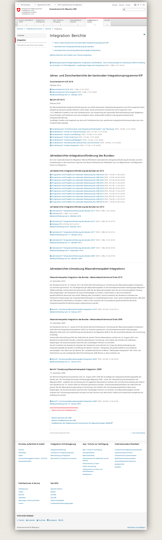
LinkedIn (31, 520)
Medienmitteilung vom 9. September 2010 (66, 250)
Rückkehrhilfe (119, 464)
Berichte (48, 29)
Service (21, 503)
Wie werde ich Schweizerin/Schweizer (64, 458)
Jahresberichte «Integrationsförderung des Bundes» (74, 46)
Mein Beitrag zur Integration (60, 455)
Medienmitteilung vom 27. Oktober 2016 (66, 95)
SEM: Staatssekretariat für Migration (68, 4)
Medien (53, 492)
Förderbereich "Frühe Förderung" (75, 137)
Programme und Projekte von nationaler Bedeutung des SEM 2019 (88, 188)
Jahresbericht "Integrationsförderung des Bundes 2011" (83, 232)
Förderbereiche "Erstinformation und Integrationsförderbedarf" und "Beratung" (93, 129)
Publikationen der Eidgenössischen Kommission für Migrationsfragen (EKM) (81, 423)
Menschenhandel (88, 455)
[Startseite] (49, 11)
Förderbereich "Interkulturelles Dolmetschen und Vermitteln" (86, 143)
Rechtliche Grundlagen (136, 527)
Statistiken (22, 497)
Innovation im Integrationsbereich (62, 453)
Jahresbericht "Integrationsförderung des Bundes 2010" (83, 240)
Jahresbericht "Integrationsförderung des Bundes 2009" (83, 248)
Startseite (114, 5)
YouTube (42, 520)
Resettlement (87, 474)
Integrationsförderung (58, 450)
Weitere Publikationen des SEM (64, 420)
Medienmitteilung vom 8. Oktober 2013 (65, 227)
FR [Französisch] (138, 5)
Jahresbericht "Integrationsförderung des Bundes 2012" (83, 221)
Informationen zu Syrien (91, 463)
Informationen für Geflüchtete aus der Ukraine (96, 459)
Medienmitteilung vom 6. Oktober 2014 (65, 216)
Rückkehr (118, 467)
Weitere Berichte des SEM (61, 418)
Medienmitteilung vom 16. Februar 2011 (66, 312)
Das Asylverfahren (89, 453)
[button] (124, 9)
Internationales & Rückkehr (75, 21)
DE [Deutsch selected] (135, 5)
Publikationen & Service (92, 21)
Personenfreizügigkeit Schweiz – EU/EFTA (33, 458)
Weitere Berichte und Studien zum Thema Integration (71, 55)
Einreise (21, 450)
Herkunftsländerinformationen (125, 461)
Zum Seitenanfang (138, 433)
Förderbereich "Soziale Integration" (76, 145)
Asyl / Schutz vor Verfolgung (58, 21)
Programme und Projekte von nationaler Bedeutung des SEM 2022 (88, 180)
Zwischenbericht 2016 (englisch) (74, 92)
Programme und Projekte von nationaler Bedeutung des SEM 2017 (88, 194)
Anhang (65, 213)
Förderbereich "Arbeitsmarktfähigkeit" (77, 140)
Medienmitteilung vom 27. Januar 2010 (65, 362)
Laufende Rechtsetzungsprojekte (62, 503)
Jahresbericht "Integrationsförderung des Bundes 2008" (83, 256)
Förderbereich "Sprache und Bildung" (77, 134)
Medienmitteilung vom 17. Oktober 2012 (66, 235)
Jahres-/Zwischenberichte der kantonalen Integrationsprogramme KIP (81, 43)
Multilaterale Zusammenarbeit (125, 458)
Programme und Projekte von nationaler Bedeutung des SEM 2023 (88, 177)
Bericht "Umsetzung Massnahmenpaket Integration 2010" (85, 309)
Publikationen (23, 489)
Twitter (22, 520)
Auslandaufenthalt (25, 461)
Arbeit (21, 455)
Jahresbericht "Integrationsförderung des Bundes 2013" (83, 211)
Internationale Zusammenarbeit (125, 455)
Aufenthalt (22, 453)
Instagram (53, 520)
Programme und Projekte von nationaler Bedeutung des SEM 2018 (88, 191)
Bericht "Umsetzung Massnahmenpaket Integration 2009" (85, 359)
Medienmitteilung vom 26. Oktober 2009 (66, 258)
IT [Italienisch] (141, 5)
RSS (62, 520)
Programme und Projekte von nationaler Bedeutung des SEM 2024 (88, 175)
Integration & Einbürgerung (40, 21)
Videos (21, 492)
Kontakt (128, 5)
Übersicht (121, 5)
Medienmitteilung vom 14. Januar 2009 (65, 404)
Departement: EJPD (42, 4)
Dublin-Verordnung (89, 466)
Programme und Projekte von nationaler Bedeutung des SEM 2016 (88, 196)
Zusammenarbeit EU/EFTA (123, 453)
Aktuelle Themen (56, 489)
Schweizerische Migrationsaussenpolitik (128, 450)
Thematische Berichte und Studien (30, 45)
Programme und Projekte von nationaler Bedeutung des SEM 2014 (88, 202)
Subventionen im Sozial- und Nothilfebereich (92, 470)
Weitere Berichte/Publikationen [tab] (64, 410)
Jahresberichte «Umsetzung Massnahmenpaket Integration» (77, 50)
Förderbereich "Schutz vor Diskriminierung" (79, 132)
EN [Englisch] (144, 5)
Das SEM (107, 20)
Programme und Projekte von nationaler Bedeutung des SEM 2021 (88, 183)
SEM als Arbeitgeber (57, 500)
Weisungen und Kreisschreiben (29, 500)
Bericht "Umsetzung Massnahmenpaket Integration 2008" (85, 401)
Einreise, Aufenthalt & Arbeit (26, 21)
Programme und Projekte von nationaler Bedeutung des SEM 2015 (88, 199)
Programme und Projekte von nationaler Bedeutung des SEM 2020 (88, 185)
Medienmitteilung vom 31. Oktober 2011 (66, 242)
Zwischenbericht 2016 (70, 89)
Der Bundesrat (24, 4)
